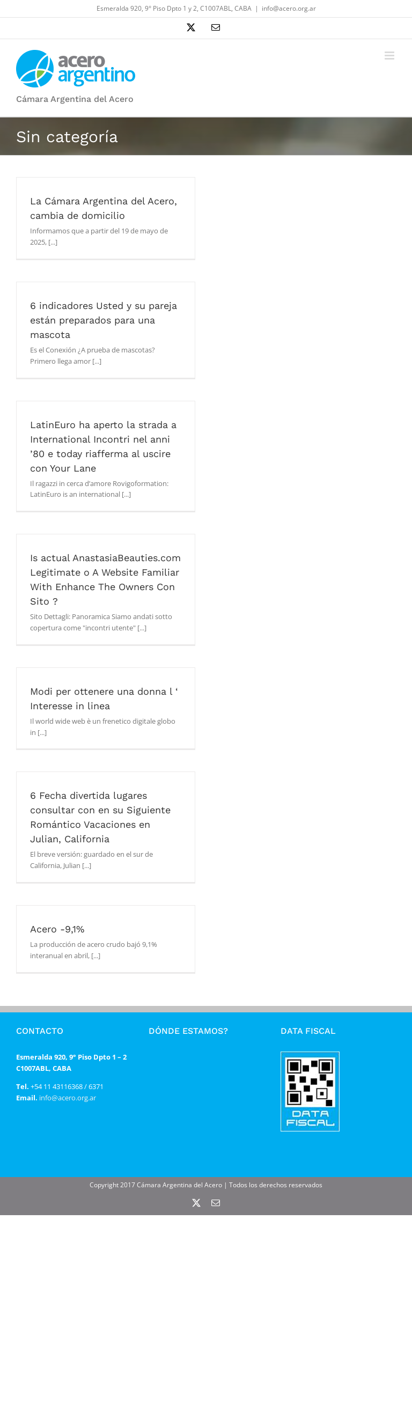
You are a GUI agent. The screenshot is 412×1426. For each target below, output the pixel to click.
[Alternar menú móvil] (390, 55)
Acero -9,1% (57, 929)
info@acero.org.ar (289, 8)
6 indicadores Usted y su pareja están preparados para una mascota (103, 320)
